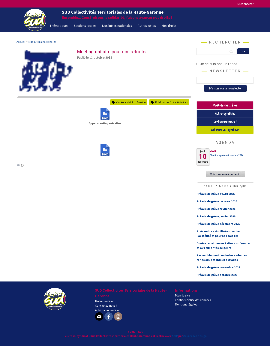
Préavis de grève (225, 105)
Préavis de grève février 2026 (215, 209)
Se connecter (245, 4)
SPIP (175, 336)
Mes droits (168, 25)
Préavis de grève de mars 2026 (216, 201)
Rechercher (225, 42)
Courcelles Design (195, 336)
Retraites (141, 102)
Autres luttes (147, 25)
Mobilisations (162, 102)
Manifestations (180, 102)
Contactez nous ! (225, 122)
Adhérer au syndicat (225, 130)
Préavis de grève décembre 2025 (218, 224)
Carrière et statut (124, 102)
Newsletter (225, 71)
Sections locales (85, 25)
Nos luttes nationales (117, 25)
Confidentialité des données (193, 300)
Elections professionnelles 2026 (227, 155)
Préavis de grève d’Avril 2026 (215, 194)
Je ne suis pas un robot (216, 64)
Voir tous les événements (225, 174)
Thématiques (59, 25)
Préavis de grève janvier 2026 (215, 216)
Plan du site (182, 295)
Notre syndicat (225, 114)
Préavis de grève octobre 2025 (216, 275)
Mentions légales (186, 304)
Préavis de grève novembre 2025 (218, 267)
